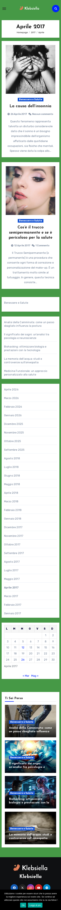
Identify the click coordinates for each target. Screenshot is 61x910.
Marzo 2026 (11, 398)
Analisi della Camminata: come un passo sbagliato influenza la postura (30, 731)
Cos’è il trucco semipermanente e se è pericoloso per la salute (30, 232)
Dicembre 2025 (13, 424)
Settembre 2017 (14, 553)
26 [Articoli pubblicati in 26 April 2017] (23, 659)
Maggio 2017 (12, 579)
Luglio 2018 (11, 467)
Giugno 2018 (12, 475)
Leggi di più (35, 905)
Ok (23, 905)
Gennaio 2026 (13, 415)
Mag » (35, 675)
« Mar (26, 675)
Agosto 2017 (12, 561)
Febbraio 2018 (13, 510)
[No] (57, 899)
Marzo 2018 (11, 501)
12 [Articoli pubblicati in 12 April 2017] (23, 647)
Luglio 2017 (11, 570)
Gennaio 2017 (12, 613)
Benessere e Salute (30, 99)
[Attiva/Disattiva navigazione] (4, 9)
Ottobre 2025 (12, 441)
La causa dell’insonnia (30, 106)
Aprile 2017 (11, 587)
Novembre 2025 (14, 432)
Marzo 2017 (11, 596)
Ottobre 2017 (12, 544)
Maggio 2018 (12, 484)
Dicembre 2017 (13, 527)
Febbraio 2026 (13, 406)
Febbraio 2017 (12, 604)
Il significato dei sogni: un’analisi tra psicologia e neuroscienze (27, 767)
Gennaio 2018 (12, 518)
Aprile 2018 (11, 492)
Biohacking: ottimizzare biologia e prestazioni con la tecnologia (29, 803)
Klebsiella (30, 876)
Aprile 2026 (11, 389)
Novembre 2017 (13, 535)
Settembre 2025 (14, 449)
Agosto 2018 (12, 458)
